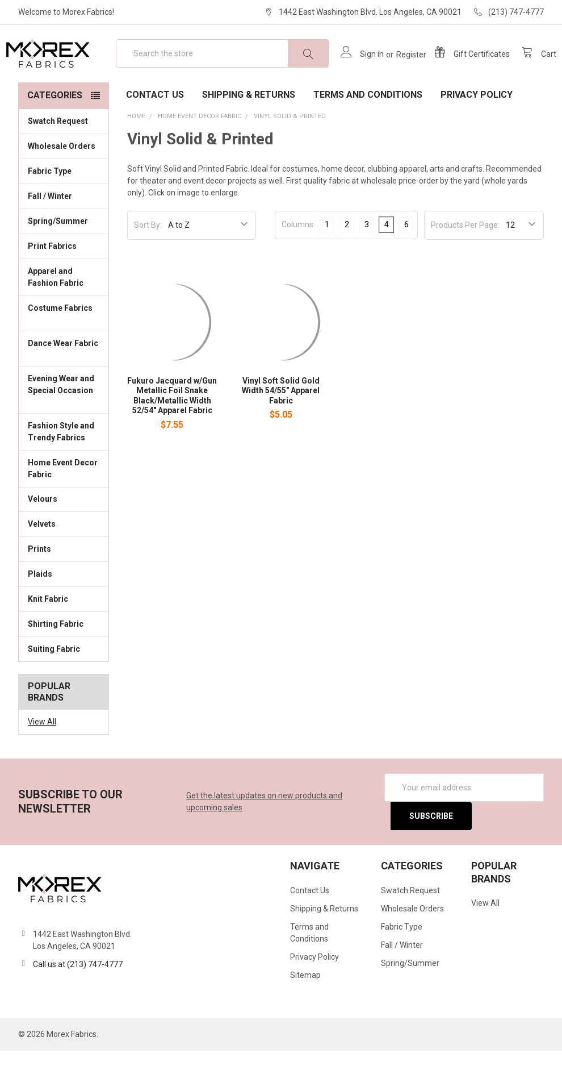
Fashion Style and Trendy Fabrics (63, 467)
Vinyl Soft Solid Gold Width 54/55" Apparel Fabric (281, 427)
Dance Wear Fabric (63, 385)
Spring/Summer (58, 257)
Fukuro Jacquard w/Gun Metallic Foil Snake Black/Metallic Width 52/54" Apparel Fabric (172, 432)
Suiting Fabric (63, 685)
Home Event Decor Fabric (63, 504)
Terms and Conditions (367, 131)
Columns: (298, 260)
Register (399, 72)
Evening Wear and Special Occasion (63, 426)
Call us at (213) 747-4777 (78, 1000)
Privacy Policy (477, 131)
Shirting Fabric (63, 660)
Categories (54, 131)
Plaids (40, 610)
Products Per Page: (465, 261)
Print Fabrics (52, 282)
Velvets (63, 560)
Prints (63, 585)
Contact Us (155, 131)
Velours (63, 535)
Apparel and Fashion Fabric (63, 313)
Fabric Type (63, 207)
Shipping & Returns (248, 131)
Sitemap (305, 1011)
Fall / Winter (63, 232)
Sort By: (148, 261)
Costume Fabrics (63, 350)
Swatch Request (58, 157)
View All (42, 758)
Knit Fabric (63, 635)
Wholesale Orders (61, 182)
